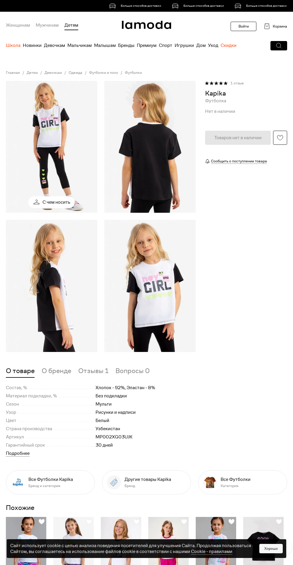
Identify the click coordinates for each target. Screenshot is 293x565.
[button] (278, 45)
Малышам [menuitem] (105, 45)
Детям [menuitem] (71, 25)
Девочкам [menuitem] (54, 45)
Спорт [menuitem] (165, 45)
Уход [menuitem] (213, 45)
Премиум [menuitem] (146, 45)
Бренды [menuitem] (126, 45)
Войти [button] (244, 26)
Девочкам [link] (53, 72)
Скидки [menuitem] (228, 45)
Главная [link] (13, 72)
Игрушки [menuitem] (184, 45)
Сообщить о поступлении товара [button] (239, 161)
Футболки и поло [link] (103, 72)
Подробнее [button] (18, 453)
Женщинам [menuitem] (18, 25)
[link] (136, 6)
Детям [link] (32, 72)
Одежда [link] (75, 72)
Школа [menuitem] (13, 45)
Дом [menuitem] (201, 45)
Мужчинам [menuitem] (47, 25)
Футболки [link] (133, 72)
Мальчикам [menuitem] (79, 45)
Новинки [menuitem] (32, 45)
